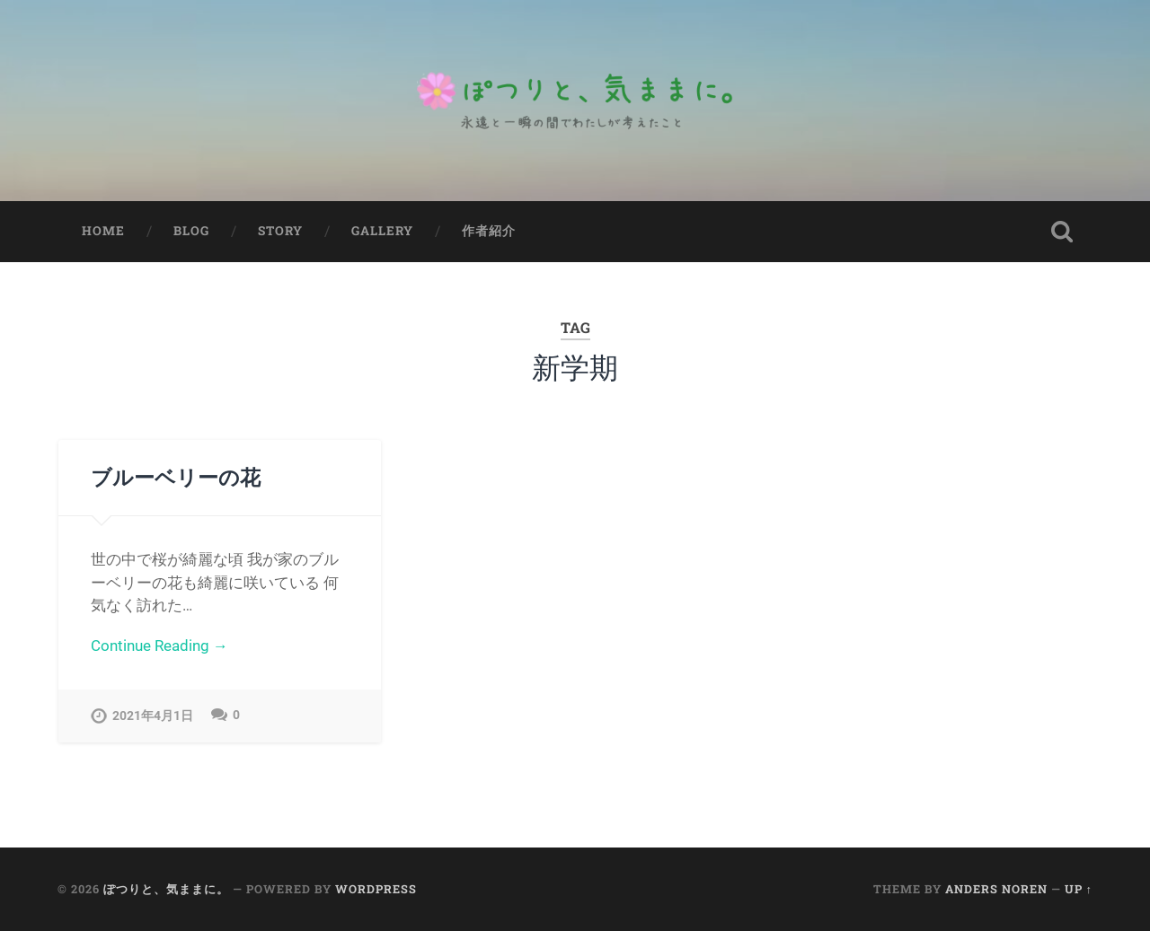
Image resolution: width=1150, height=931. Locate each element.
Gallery (382, 231)
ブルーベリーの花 (176, 476)
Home (103, 231)
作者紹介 (489, 231)
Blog (191, 231)
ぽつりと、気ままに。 (166, 890)
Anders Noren (996, 890)
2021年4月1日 (152, 716)
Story (280, 231)
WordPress (376, 890)
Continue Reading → (159, 645)
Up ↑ (1078, 890)
